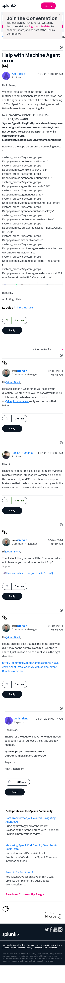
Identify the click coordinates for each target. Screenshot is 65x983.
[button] (61, 48)
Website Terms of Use (29, 945)
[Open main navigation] (60, 5)
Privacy (14, 945)
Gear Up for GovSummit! (20, 872)
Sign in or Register (40, 26)
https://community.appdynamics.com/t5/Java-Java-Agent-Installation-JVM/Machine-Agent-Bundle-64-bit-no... (30, 667)
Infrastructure (23, 307)
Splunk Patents (50, 947)
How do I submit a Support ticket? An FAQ (29, 573)
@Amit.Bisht (12, 382)
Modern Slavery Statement (30, 947)
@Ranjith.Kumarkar (17, 401)
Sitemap (6, 945)
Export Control (10, 947)
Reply (12, 330)
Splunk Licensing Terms (51, 945)
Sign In (48, 5)
